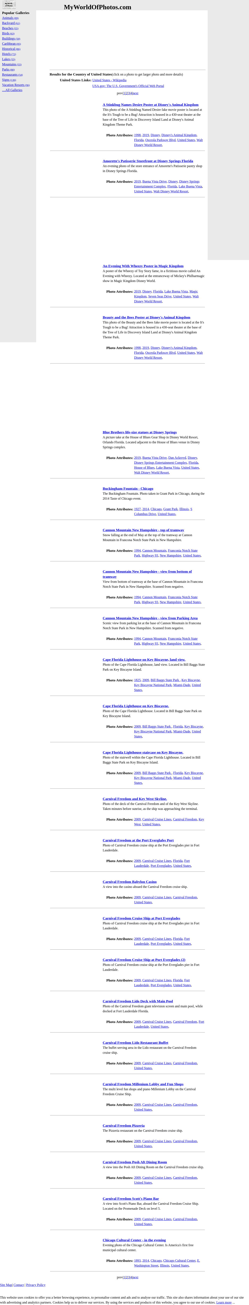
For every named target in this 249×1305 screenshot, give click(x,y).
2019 (145, 135)
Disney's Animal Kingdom (179, 135)
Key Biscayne (190, 680)
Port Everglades (161, 865)
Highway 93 (150, 555)
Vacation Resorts (16, 85)
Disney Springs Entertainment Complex (160, 462)
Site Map (6, 1285)
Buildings (11, 38)
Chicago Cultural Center (179, 1260)
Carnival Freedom (185, 819)
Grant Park (170, 509)
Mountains (11, 64)
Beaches (10, 28)
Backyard (11, 23)
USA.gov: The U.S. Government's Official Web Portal (128, 86)
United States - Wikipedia (109, 80)
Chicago (156, 509)
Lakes (8, 59)
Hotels (9, 54)
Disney (155, 135)
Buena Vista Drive (154, 181)
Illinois (184, 509)
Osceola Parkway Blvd (160, 140)
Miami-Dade (181, 685)
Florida (139, 140)
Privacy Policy (35, 1285)
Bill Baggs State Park (165, 680)
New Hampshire (170, 555)
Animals (10, 18)
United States (186, 140)
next (135, 93)
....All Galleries (12, 90)
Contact (18, 1285)
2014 (145, 509)
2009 (145, 680)
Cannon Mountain (154, 550)
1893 (137, 1260)
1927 (137, 509)
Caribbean (11, 43)
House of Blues (144, 467)
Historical (11, 49)
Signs (9, 79)
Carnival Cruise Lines (156, 819)
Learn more (224, 1302)
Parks (8, 69)
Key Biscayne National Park (153, 685)
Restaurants (12, 74)
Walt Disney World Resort (170, 191)
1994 (137, 550)
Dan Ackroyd (177, 457)
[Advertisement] (128, 39)
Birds (8, 33)
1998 (137, 135)
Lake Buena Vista (190, 186)
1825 (137, 680)
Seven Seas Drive (160, 296)
